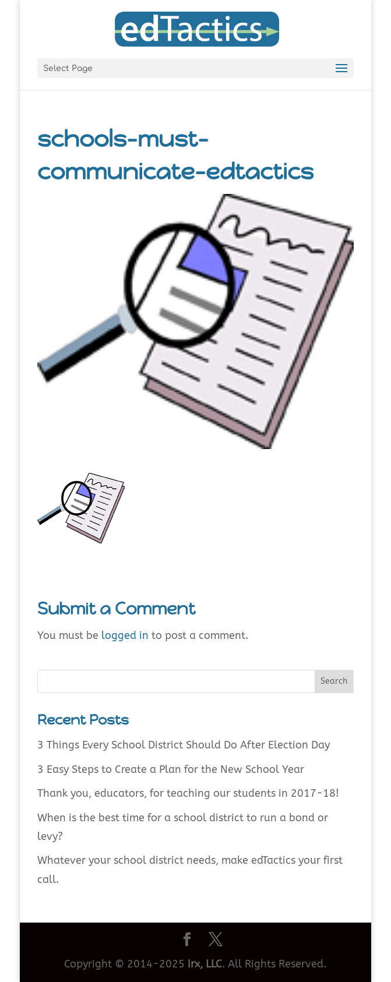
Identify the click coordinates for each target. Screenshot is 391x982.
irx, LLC (205, 964)
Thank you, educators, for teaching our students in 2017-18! (188, 793)
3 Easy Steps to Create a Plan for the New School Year (170, 769)
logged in (125, 635)
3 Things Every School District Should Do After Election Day (183, 745)
